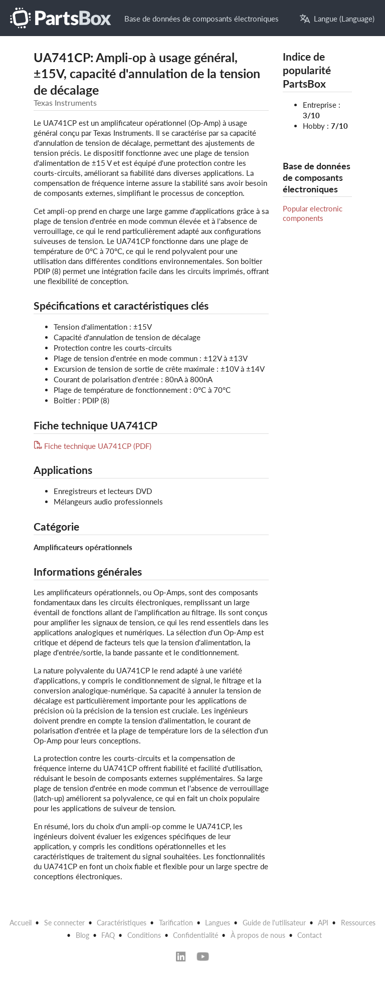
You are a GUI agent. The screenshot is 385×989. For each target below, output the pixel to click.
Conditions (144, 935)
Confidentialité (195, 935)
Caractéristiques (121, 922)
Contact (309, 935)
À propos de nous (258, 935)
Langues (217, 922)
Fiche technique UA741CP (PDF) (93, 445)
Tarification (176, 922)
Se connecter (64, 922)
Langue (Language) (337, 19)
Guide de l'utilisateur (274, 922)
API (323, 922)
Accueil (21, 922)
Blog (82, 935)
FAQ (108, 935)
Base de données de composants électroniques (201, 18)
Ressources (358, 922)
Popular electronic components (312, 213)
